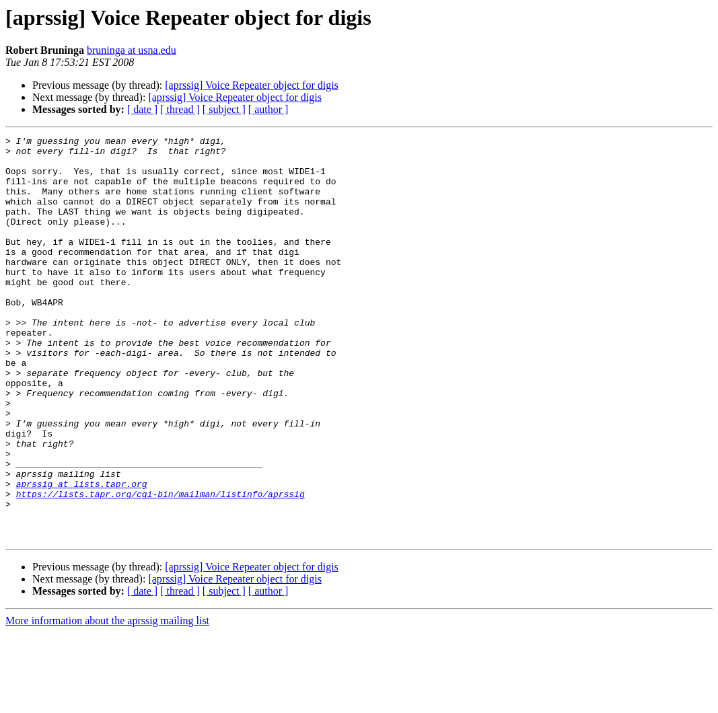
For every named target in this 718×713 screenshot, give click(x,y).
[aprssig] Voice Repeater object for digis (251, 85)
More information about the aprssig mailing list (107, 701)
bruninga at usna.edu (131, 50)
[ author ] (268, 109)
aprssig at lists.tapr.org (81, 554)
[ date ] (142, 109)
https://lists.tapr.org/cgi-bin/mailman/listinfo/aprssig (160, 566)
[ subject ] (224, 109)
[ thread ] (180, 109)
